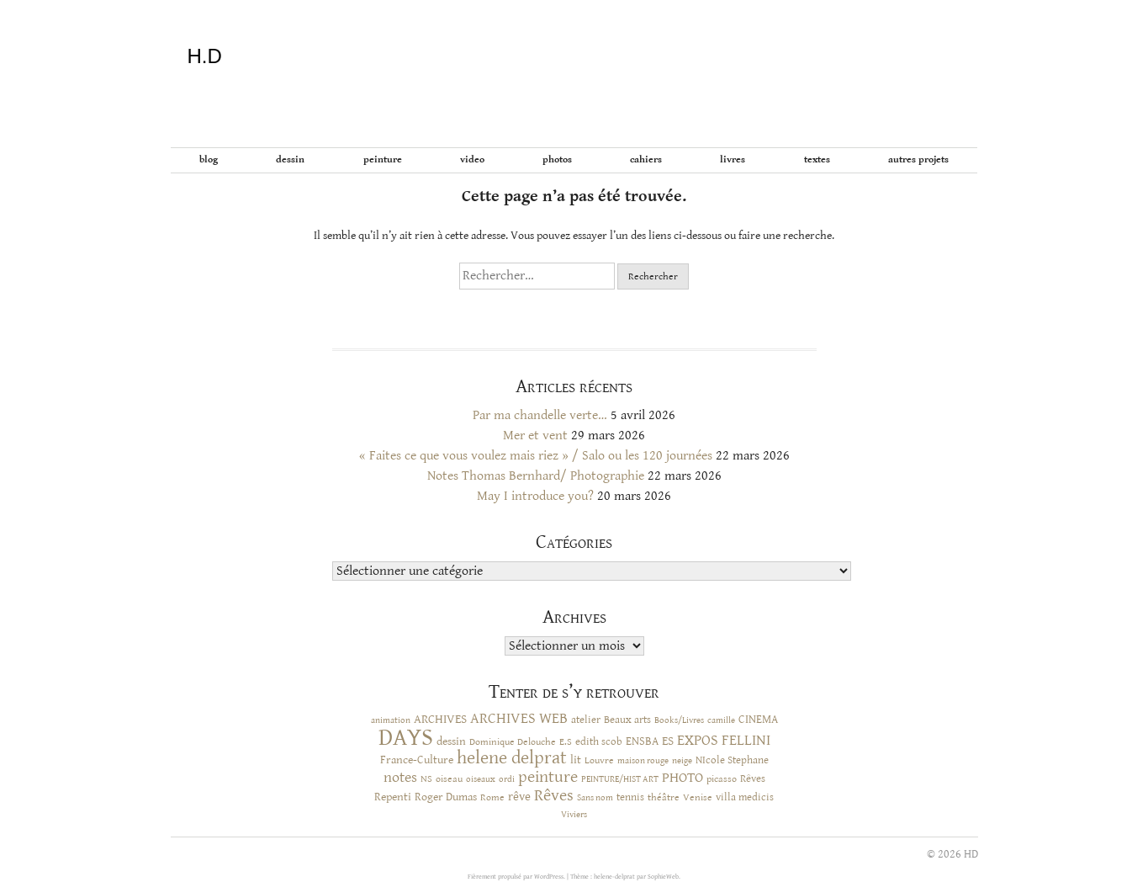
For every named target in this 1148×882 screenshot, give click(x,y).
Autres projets (918, 159)
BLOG (208, 159)
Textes (817, 159)
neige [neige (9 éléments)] (682, 760)
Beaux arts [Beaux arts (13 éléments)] (627, 719)
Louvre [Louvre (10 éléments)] (599, 760)
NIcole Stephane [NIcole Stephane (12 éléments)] (732, 760)
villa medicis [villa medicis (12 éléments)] (745, 797)
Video (472, 159)
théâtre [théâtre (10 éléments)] (664, 797)
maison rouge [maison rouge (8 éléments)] (643, 761)
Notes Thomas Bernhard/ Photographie (535, 476)
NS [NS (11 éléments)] (426, 778)
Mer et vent (535, 436)
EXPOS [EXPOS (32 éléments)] (697, 740)
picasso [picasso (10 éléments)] (721, 778)
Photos (557, 159)
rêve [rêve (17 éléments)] (519, 796)
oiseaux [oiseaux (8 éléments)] (480, 779)
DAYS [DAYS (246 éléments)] (405, 737)
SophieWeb (663, 876)
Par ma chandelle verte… (540, 415)
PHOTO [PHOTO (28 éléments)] (682, 777)
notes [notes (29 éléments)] (400, 777)
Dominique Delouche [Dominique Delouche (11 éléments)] (512, 741)
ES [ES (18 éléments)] (668, 741)
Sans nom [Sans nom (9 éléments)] (595, 797)
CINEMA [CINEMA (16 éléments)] (758, 719)
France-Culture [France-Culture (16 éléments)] (416, 760)
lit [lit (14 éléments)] (575, 760)
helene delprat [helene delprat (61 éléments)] (512, 757)
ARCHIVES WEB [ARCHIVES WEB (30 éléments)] (519, 718)
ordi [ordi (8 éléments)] (507, 779)
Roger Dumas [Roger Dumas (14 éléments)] (446, 797)
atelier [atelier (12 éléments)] (585, 720)
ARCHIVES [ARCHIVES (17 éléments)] (440, 719)
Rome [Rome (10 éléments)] (492, 797)
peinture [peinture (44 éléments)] (548, 777)
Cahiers (646, 159)
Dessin (290, 159)
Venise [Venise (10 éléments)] (697, 797)
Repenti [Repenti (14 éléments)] (392, 797)
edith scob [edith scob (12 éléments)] (598, 742)
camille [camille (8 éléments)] (721, 720)
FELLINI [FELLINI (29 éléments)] (746, 740)
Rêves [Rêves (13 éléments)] (752, 778)
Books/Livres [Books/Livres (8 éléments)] (679, 720)
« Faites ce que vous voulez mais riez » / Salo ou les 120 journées (535, 456)
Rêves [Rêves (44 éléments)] (554, 795)
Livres (732, 159)
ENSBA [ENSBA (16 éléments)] (642, 741)
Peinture (382, 159)
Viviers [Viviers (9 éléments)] (574, 814)
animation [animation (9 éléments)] (390, 720)
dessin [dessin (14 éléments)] (451, 741)
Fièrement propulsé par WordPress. (517, 876)
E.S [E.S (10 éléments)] (565, 741)
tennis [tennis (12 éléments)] (630, 797)
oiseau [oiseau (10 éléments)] (449, 778)
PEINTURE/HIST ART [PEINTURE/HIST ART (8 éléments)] (620, 779)
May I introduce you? (535, 496)
